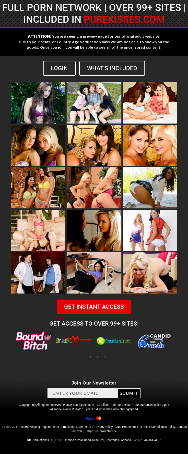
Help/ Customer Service (101, 431)
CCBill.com (104, 405)
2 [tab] (90, 356)
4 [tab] (105, 356)
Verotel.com (125, 405)
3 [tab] (97, 356)
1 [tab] (83, 356)
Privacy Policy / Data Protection (115, 427)
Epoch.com (86, 405)
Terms (143, 427)
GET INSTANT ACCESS (94, 306)
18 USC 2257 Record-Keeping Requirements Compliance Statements (46, 427)
